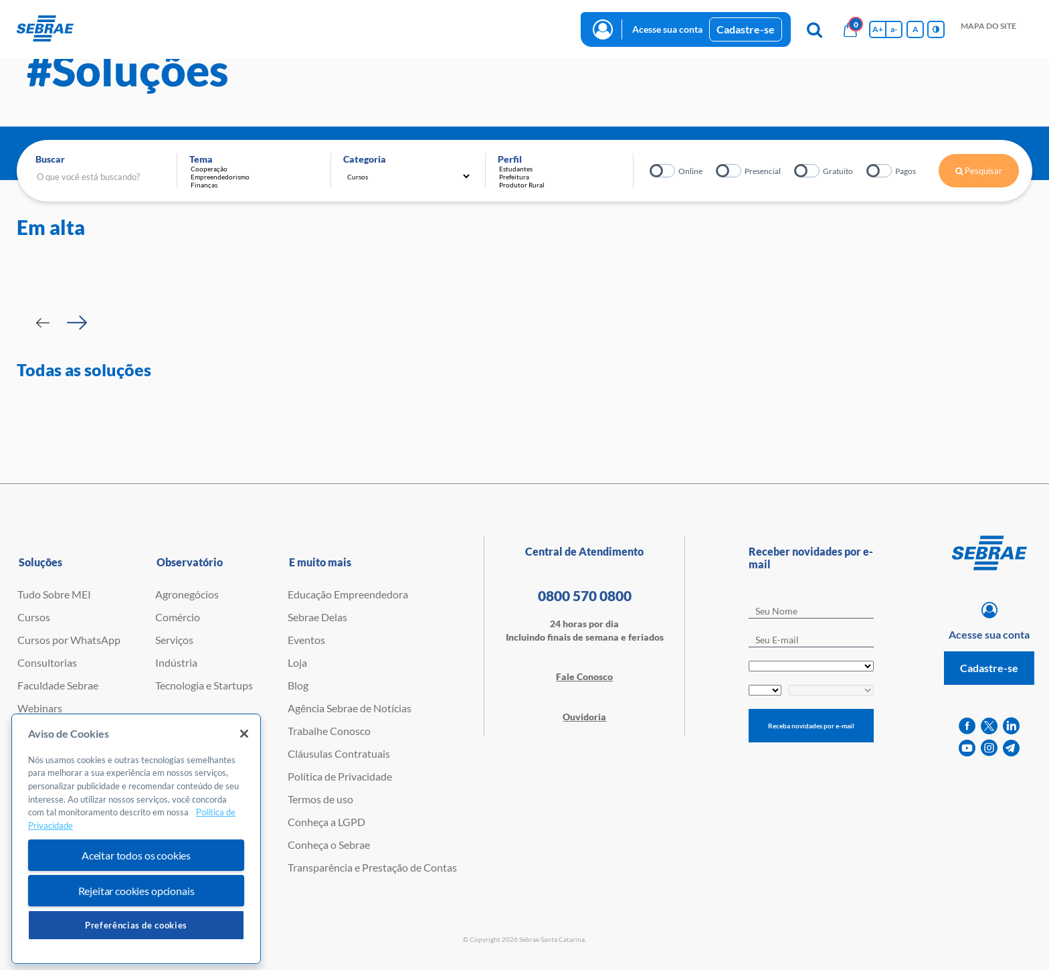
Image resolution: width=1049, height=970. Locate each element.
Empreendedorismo (254, 177)
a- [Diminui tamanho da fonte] (893, 29)
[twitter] (989, 726)
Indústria (176, 662)
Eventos (306, 639)
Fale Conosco (584, 676)
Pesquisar (978, 170)
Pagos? (880, 170)
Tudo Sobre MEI (54, 594)
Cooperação (254, 169)
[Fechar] (244, 764)
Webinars (39, 708)
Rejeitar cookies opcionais (136, 920)
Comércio (177, 617)
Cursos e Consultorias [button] (181, 28)
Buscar (50, 159)
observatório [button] (352, 28)
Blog (298, 685)
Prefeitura (562, 177)
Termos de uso (320, 799)
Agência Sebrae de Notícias (349, 708)
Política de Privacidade (340, 776)
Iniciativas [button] (276, 28)
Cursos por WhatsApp (68, 639)
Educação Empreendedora (348, 594)
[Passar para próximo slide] (77, 322)
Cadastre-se (746, 29)
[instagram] (989, 748)
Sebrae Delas (317, 617)
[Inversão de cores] (936, 29)
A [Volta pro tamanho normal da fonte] (916, 29)
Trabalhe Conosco (329, 730)
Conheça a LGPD (326, 821)
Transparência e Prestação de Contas (372, 867)
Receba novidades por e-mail (811, 726)
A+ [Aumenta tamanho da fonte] (877, 29)
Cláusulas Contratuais (339, 753)
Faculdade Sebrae (57, 685)
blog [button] (415, 28)
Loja (297, 662)
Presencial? (729, 170)
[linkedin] (1011, 726)
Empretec (39, 730)
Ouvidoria (584, 716)
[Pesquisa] (814, 29)
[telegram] (1011, 748)
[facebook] (967, 726)
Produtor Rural (562, 185)
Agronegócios (187, 594)
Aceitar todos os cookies (136, 885)
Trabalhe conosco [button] (488, 28)
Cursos (33, 617)
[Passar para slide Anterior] (43, 322)
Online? (663, 170)
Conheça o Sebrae (329, 844)
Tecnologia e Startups (204, 685)
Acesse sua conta (667, 29)
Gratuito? (808, 170)
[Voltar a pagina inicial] (45, 29)
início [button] (97, 28)
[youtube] (967, 748)
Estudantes (562, 169)
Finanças (254, 185)
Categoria (364, 159)
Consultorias (47, 662)
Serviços (174, 639)
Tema (201, 159)
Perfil (510, 159)
